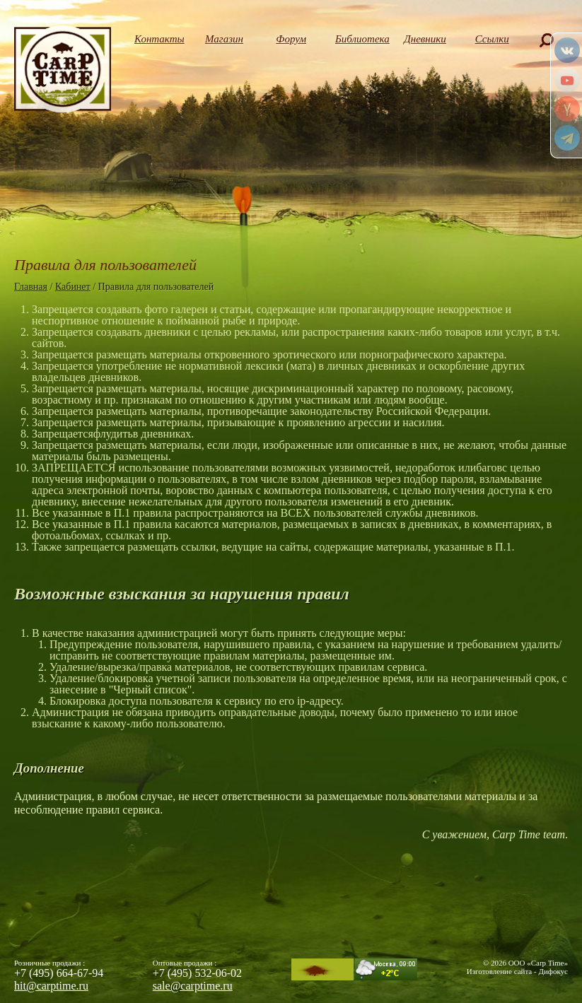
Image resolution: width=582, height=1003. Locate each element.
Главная (30, 286)
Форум (291, 39)
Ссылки (492, 39)
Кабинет (73, 286)
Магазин (224, 39)
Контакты (157, 39)
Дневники (425, 39)
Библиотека (358, 39)
